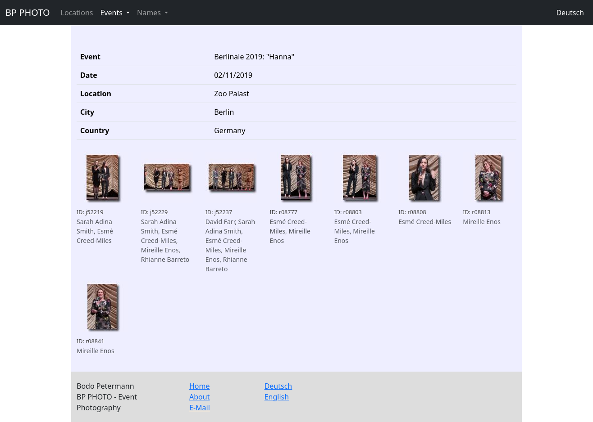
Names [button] (150, 13)
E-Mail (199, 408)
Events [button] (112, 13)
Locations (77, 13)
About (199, 397)
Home (199, 386)
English (277, 397)
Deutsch (570, 13)
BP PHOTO (27, 12)
